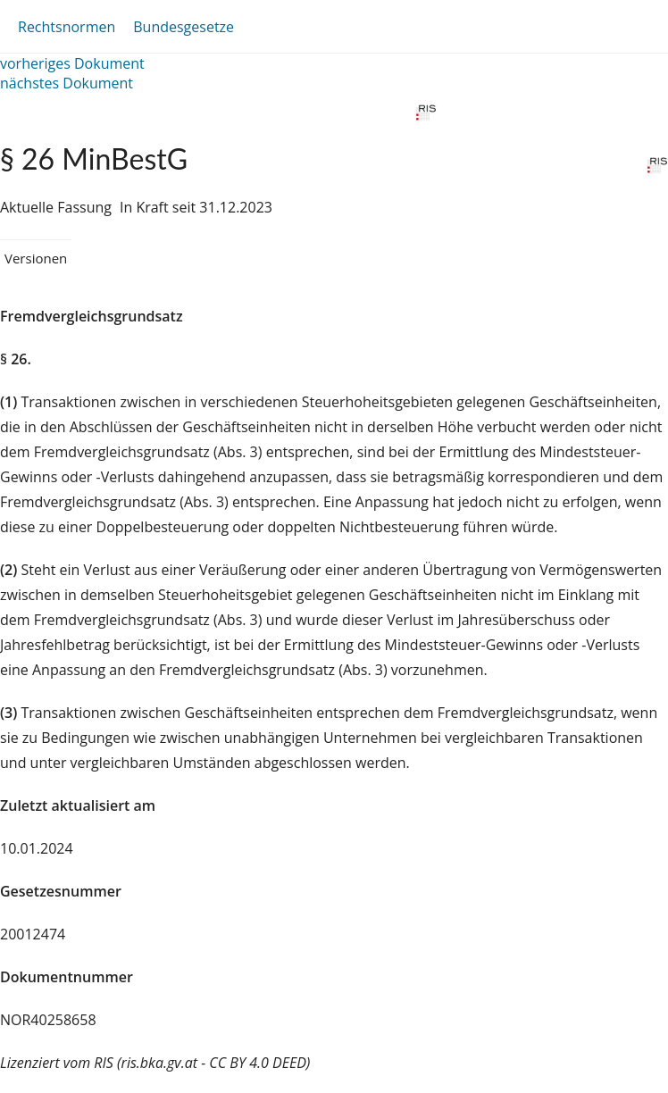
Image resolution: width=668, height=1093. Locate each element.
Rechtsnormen (66, 27)
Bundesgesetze (183, 27)
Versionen (35, 258)
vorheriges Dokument (72, 63)
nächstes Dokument (66, 83)
